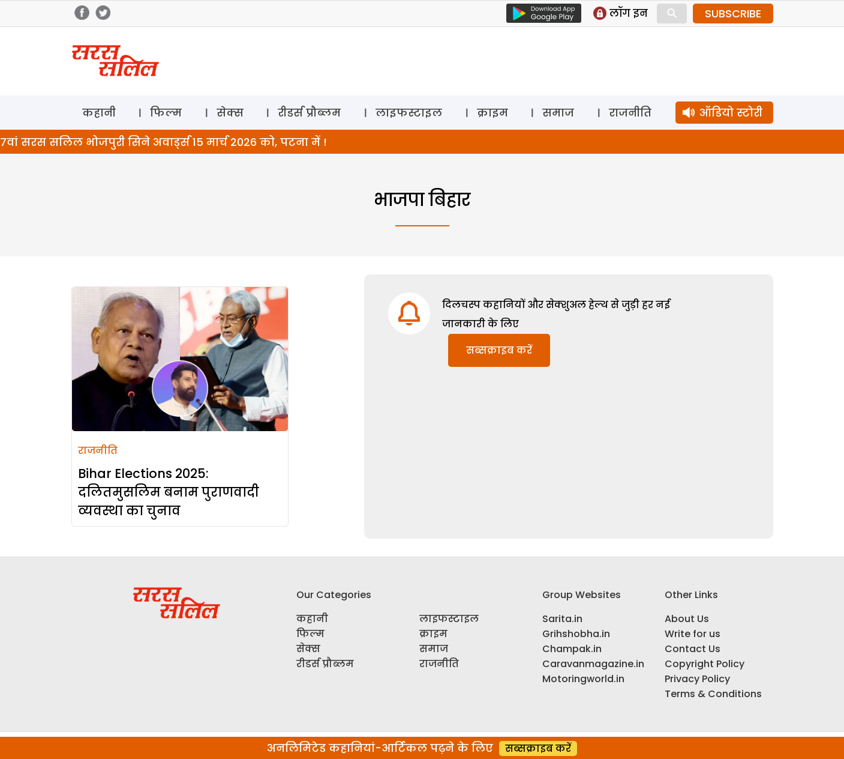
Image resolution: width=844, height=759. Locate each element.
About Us (687, 619)
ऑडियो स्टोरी (730, 112)
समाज (558, 112)
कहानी (99, 112)
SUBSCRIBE (733, 13)
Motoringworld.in (583, 679)
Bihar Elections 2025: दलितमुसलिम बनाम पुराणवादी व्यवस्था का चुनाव (168, 492)
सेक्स (230, 112)
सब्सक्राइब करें (499, 350)
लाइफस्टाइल (409, 112)
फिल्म (166, 112)
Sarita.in (562, 619)
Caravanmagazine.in (593, 664)
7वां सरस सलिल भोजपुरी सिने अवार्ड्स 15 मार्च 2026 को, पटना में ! (163, 142)
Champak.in (572, 649)
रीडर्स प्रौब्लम (309, 112)
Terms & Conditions (713, 694)
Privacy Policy (697, 679)
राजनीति (630, 112)
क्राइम (492, 112)
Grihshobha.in (576, 634)
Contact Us (692, 649)
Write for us (692, 634)
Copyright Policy (704, 664)
